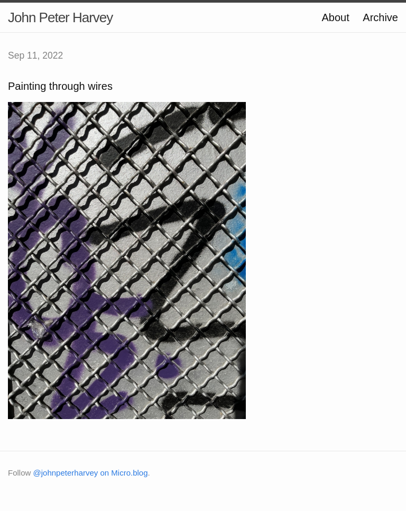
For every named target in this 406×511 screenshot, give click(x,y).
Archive (380, 17)
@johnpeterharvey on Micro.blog (90, 472)
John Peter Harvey (60, 17)
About (335, 17)
